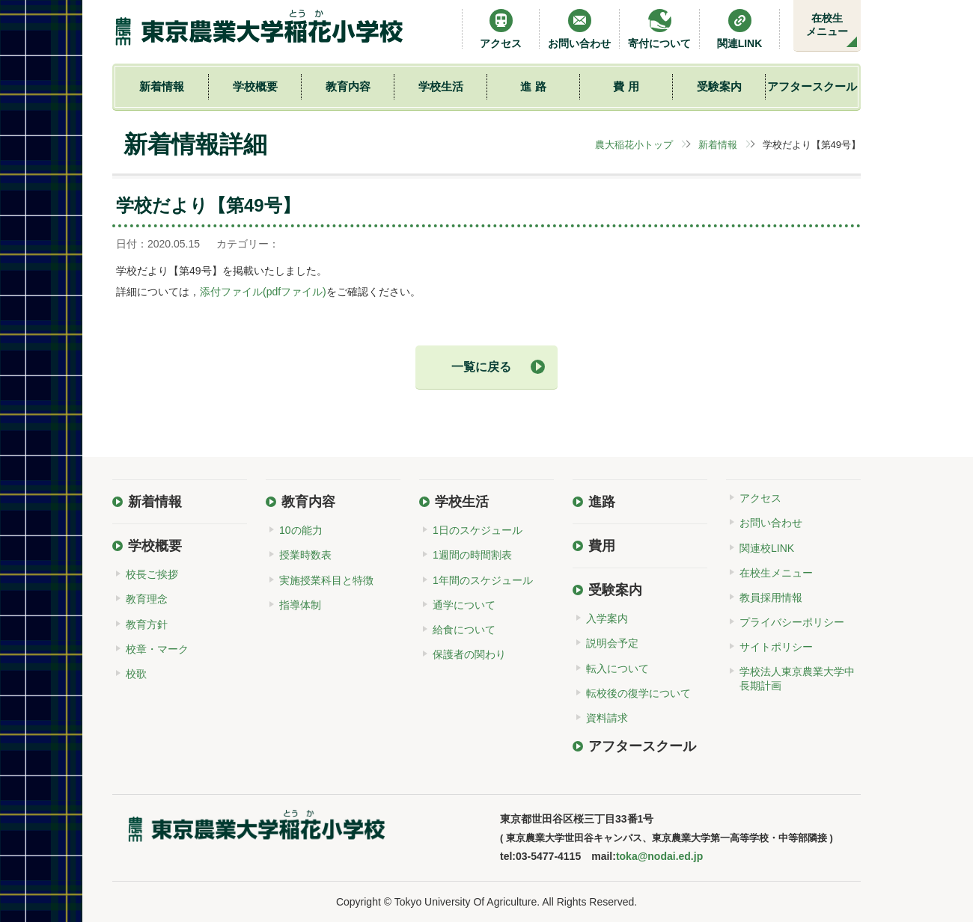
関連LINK (740, 29)
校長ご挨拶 (152, 574)
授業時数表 (305, 555)
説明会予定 (612, 643)
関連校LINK (766, 548)
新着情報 (161, 86)
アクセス (501, 29)
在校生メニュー (827, 24)
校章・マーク (157, 649)
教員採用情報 (770, 597)
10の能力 (301, 530)
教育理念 (147, 599)
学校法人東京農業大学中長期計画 (797, 678)
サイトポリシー (776, 647)
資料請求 (607, 718)
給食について (464, 630)
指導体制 (300, 605)
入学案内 (607, 618)
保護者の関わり (469, 654)
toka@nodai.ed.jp (659, 856)
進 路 (533, 86)
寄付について (659, 29)
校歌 (136, 674)
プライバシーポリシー (791, 622)
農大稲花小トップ (634, 144)
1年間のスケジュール (483, 580)
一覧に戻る (481, 366)
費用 (601, 546)
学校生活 (440, 86)
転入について (617, 668)
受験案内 (719, 86)
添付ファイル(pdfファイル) (263, 292)
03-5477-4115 (548, 856)
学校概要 (255, 86)
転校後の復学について (638, 693)
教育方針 (147, 624)
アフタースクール (812, 86)
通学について (464, 605)
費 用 (625, 86)
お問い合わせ (579, 29)
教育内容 (348, 86)
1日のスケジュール (477, 530)
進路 (601, 501)
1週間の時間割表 (472, 555)
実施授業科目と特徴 (326, 580)
